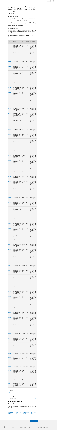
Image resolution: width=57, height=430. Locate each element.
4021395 (9, 296)
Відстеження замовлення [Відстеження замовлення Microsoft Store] (14, 428)
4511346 (9, 160)
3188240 (9, 338)
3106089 (9, 383)
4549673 (9, 113)
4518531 (9, 150)
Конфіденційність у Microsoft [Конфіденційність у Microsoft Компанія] (49, 426)
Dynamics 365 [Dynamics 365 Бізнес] (29, 428)
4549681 (9, 108)
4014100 (9, 307)
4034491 (9, 286)
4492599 (9, 181)
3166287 (9, 353)
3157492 (9, 357)
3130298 (9, 374)
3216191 (9, 317)
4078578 (9, 249)
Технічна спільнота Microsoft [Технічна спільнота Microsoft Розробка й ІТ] (40, 428)
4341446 (9, 223)
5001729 (9, 50)
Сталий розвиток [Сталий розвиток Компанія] (47, 428)
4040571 (9, 275)
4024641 (9, 291)
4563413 (9, 92)
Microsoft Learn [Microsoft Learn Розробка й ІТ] (38, 426)
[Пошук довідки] (49, 1)
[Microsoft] (5, 1)
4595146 (9, 66)
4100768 (9, 239)
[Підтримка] (11, 1)
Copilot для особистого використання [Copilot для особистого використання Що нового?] (6, 426)
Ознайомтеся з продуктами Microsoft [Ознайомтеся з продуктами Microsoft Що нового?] (6, 428)
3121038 (9, 379)
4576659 (9, 87)
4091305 (9, 244)
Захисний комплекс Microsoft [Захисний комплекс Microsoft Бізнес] (31, 426)
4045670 (9, 270)
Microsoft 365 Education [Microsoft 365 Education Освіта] (22, 428)
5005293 (9, 45)
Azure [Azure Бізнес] (29, 427)
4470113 (9, 202)
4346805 (9, 218)
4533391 (9, 134)
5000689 (9, 61)
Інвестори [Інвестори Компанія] (47, 427)
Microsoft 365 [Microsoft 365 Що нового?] (4, 427)
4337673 (9, 228)
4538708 (9, 118)
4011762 (9, 312)
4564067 (9, 103)
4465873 (9, 207)
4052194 (9, 265)
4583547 (9, 71)
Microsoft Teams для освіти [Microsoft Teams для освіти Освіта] (23, 427)
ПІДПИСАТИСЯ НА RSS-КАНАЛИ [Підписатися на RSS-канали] (13, 392)
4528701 (9, 139)
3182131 (9, 343)
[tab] (10, 404)
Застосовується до (11, 13)
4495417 (9, 176)
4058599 (9, 254)
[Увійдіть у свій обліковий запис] (52, 1)
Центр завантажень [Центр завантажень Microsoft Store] (14, 426)
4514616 (9, 155)
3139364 (9, 370)
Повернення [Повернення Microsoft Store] (13, 427)
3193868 (9, 333)
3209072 (9, 322)
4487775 (9, 186)
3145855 (9, 366)
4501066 (9, 171)
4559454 (9, 97)
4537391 (9, 129)
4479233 (9, 197)
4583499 (9, 82)
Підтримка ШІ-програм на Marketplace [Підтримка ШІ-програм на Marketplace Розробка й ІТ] (41, 427)
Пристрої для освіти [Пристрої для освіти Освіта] (22, 426)
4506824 (9, 165)
